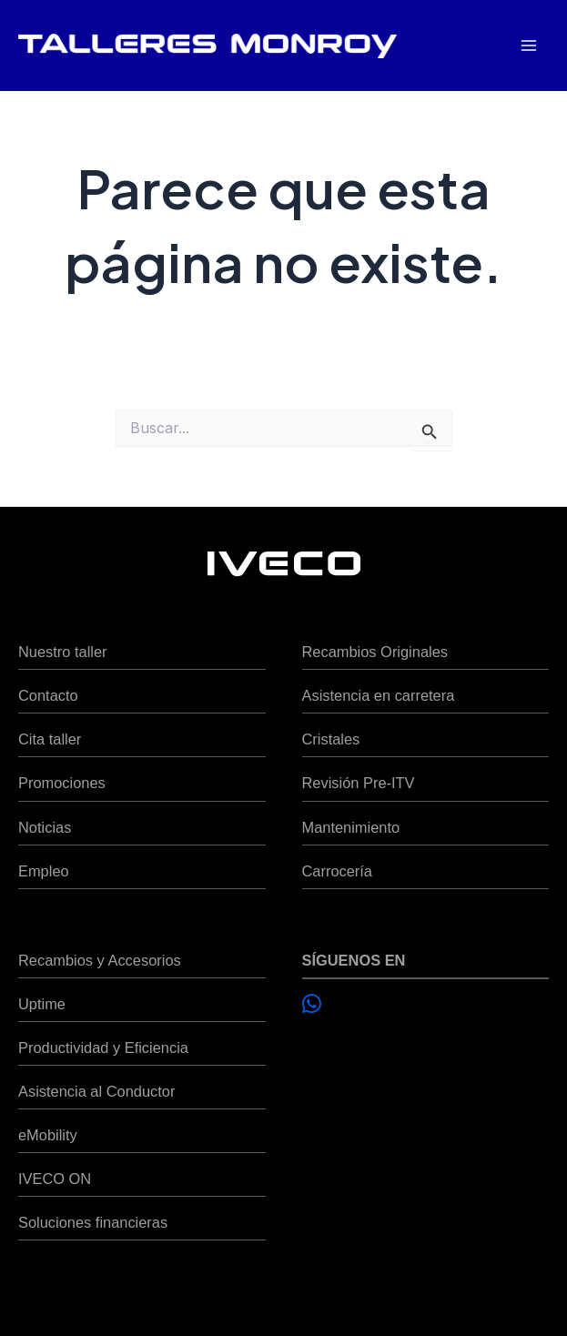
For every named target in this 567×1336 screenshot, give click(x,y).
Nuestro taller (62, 651)
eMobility (47, 1135)
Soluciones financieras (92, 1222)
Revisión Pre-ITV (358, 782)
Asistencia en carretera (378, 695)
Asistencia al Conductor (96, 1091)
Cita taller (49, 739)
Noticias (44, 827)
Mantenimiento (351, 827)
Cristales (331, 739)
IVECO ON (54, 1178)
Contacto (48, 695)
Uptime (42, 1004)
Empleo (43, 871)
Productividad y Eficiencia (103, 1047)
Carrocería (337, 871)
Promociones (62, 782)
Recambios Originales (375, 651)
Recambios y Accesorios (99, 960)
